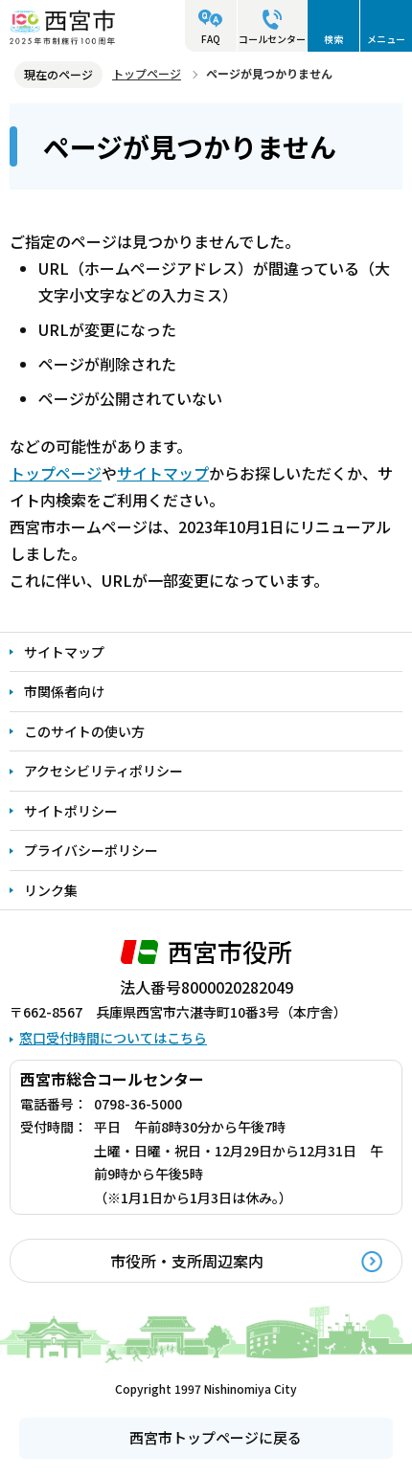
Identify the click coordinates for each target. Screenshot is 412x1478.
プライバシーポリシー (91, 850)
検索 (333, 39)
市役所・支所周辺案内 (186, 1260)
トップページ (146, 73)
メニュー (386, 39)
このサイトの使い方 (84, 731)
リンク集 (51, 890)
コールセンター (272, 39)
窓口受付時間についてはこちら (113, 1037)
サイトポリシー (71, 810)
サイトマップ (163, 472)
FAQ (210, 39)
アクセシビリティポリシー (103, 770)
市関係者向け (64, 691)
